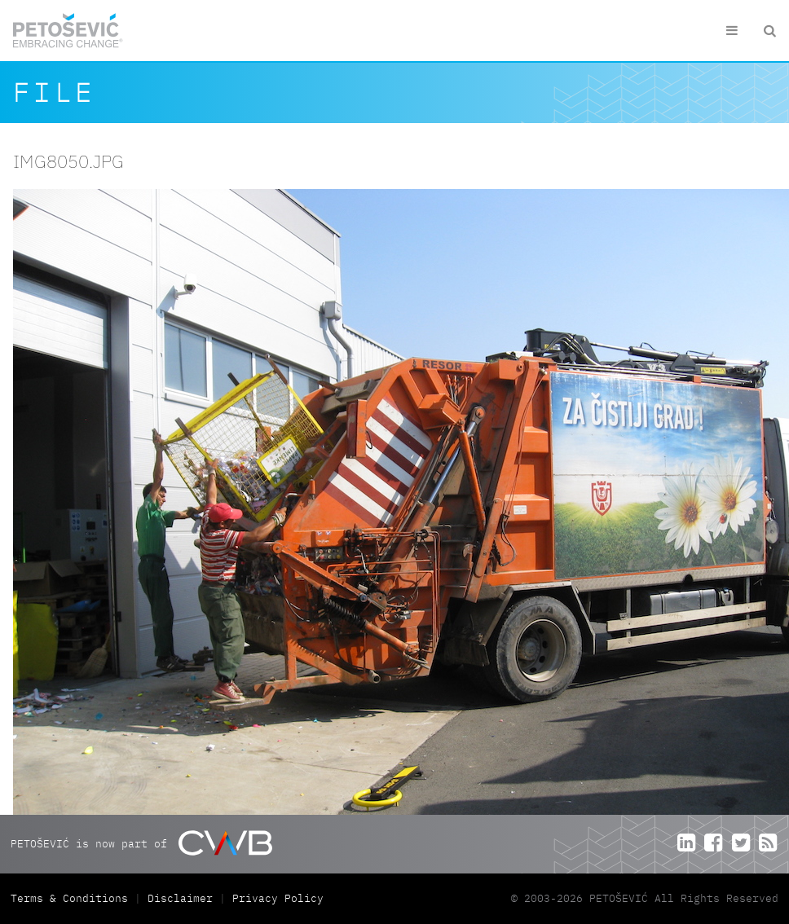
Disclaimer (180, 898)
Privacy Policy (278, 898)
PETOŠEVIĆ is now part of (141, 842)
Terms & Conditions (72, 898)
